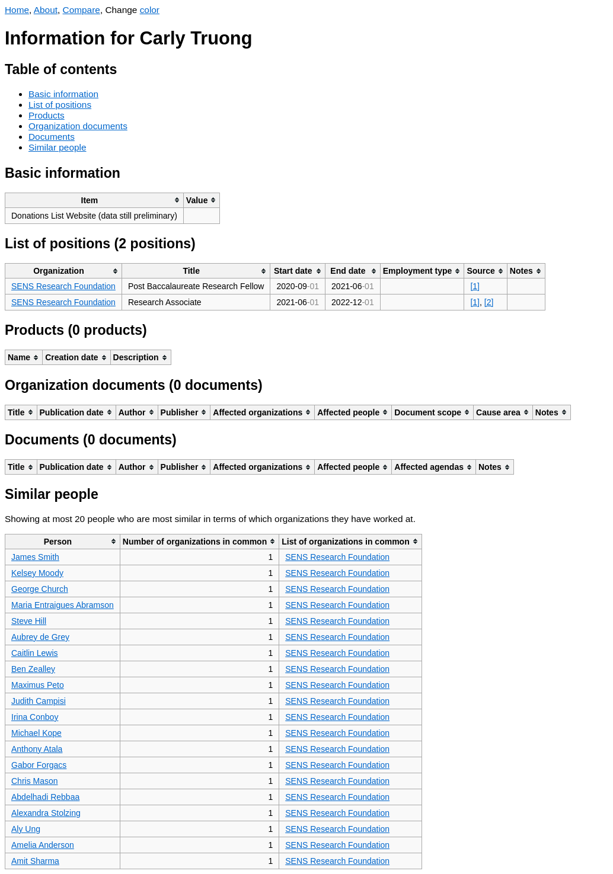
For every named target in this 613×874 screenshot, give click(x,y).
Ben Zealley (33, 669)
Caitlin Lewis (34, 653)
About (46, 10)
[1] (475, 286)
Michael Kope (36, 733)
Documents (51, 137)
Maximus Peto (37, 685)
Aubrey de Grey (40, 637)
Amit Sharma (35, 861)
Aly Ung (25, 829)
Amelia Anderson (42, 845)
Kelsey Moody (37, 573)
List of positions (59, 105)
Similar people (57, 147)
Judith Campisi (38, 701)
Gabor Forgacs (38, 765)
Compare (81, 10)
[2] (489, 302)
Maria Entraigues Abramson (62, 605)
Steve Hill (28, 621)
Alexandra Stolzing (46, 813)
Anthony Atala (36, 749)
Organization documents (77, 126)
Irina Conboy (34, 717)
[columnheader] (94, 200)
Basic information (63, 94)
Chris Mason (34, 781)
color (149, 10)
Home (17, 10)
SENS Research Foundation (63, 286)
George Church (39, 589)
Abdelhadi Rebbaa (45, 797)
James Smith (35, 557)
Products (46, 115)
